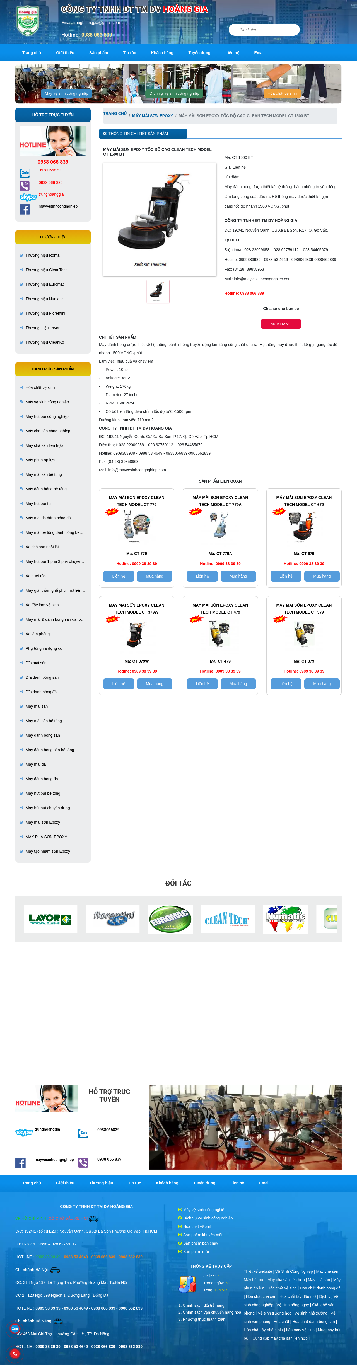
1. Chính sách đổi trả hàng (201, 1305)
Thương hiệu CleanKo (42, 342)
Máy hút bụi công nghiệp (44, 416)
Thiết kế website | (259, 1271)
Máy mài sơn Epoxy (40, 822)
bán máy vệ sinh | (302, 1330)
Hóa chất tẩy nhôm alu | (265, 1330)
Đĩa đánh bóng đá (38, 692)
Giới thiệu (65, 52)
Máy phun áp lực (37, 460)
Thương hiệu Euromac (42, 284)
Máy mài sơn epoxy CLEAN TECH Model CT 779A (220, 501)
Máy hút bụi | (255, 1279)
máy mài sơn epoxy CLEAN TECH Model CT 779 (137, 501)
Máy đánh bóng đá (39, 779)
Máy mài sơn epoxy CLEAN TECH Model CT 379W (137, 608)
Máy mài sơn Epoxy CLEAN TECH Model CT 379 (304, 608)
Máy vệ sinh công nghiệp (66, 93)
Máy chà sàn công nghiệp (45, 431)
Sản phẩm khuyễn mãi (200, 1235)
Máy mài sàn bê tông (41, 474)
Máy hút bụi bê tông (40, 793)
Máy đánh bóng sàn (40, 735)
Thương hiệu (101, 1183)
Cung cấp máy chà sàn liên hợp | (281, 1338)
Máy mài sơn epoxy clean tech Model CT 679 (304, 501)
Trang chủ (31, 52)
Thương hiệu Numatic (41, 299)
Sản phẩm (98, 52)
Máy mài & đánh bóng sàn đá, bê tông (51, 619)
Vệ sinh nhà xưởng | (312, 1313)
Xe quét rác (33, 576)
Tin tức (129, 52)
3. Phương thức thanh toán (201, 1319)
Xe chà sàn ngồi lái (39, 547)
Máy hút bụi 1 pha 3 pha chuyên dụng (50, 561)
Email (259, 52)
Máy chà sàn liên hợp (41, 445)
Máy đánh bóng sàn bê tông (47, 750)
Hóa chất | (282, 1321)
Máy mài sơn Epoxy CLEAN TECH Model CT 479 (220, 608)
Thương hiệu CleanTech (43, 270)
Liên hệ (232, 52)
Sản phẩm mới (193, 1251)
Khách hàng (162, 52)
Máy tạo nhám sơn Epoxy (45, 851)
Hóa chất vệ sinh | (283, 1288)
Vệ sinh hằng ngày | (294, 1305)
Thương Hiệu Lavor (39, 328)
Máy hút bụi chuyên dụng (45, 808)
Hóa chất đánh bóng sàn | (314, 1321)
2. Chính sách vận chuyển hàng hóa (209, 1312)
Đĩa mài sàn (33, 663)
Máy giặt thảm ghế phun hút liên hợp (50, 590)
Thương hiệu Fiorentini (42, 313)
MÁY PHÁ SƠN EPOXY (43, 837)
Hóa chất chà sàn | (263, 1296)
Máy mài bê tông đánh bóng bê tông (49, 532)
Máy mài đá (33, 764)
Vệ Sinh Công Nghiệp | (295, 1271)
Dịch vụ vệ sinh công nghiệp (174, 93)
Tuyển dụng (200, 52)
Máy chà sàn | (328, 1271)
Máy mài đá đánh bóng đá (45, 518)
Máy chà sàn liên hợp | (287, 1279)
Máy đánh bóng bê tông (43, 489)
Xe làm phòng (35, 634)
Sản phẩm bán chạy (198, 1243)
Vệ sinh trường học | (276, 1313)
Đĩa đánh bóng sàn (39, 677)
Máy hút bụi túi (35, 503)
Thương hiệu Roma (39, 255)
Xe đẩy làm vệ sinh (39, 605)
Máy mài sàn (34, 706)
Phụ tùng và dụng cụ (41, 648)
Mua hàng (281, 324)
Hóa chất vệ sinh (282, 93)
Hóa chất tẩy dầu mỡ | (299, 1296)
